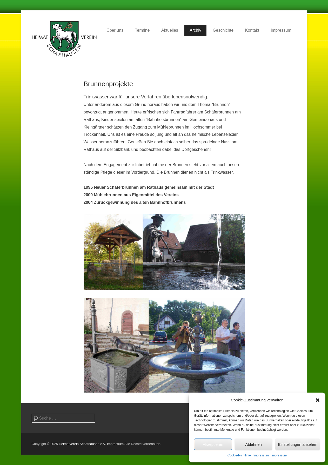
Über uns (114, 30)
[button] (317, 400)
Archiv (195, 30)
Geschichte (223, 30)
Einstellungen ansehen (297, 444)
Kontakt (252, 30)
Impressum (261, 455)
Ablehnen (253, 444)
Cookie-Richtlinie (239, 455)
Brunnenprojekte (108, 84)
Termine (142, 30)
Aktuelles (169, 30)
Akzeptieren (213, 444)
